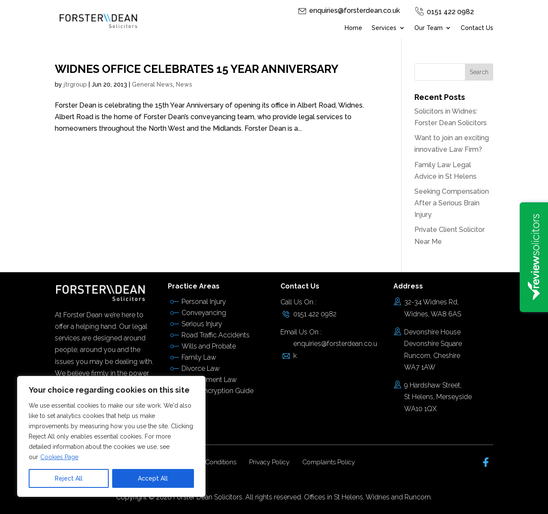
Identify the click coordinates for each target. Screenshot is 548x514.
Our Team (428, 28)
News (184, 84)
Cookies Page (59, 457)
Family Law (199, 357)
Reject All (69, 478)
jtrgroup (75, 84)
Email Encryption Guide (217, 391)
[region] (111, 436)
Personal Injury (204, 302)
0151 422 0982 (450, 12)
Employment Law (209, 380)
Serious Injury (202, 324)
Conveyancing (204, 313)
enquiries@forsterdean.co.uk (354, 10)
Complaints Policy (328, 462)
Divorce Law (201, 368)
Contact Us (477, 28)
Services (384, 28)
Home (353, 28)
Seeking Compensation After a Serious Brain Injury (451, 203)
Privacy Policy (269, 462)
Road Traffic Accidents (216, 335)
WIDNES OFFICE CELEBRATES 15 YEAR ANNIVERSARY (196, 69)
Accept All (153, 478)
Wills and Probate (209, 346)
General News (152, 84)
